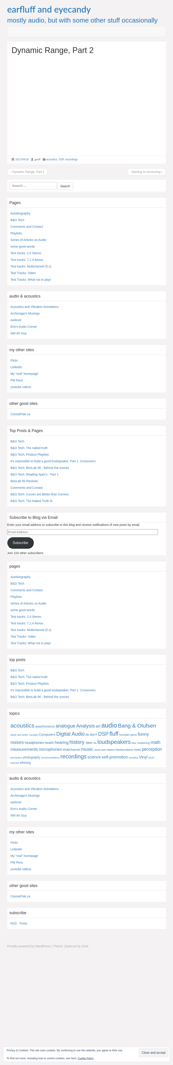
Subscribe (20, 543)
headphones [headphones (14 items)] (34, 743)
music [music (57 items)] (87, 749)
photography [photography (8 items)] (31, 757)
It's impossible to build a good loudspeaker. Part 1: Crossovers (53, 461)
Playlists (16, 233)
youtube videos (21, 387)
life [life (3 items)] (95, 743)
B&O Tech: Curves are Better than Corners (40, 494)
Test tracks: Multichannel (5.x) (31, 266)
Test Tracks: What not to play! (31, 279)
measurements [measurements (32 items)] (24, 749)
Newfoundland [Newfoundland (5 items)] (124, 749)
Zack (85, 946)
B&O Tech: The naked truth (29, 448)
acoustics (51, 159)
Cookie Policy (86, 1058)
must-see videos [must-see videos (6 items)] (104, 749)
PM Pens (17, 380)
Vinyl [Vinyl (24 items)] (143, 757)
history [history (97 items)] (76, 742)
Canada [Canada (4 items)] (33, 734)
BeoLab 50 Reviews (24, 481)
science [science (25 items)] (94, 757)
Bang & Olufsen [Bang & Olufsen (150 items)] (137, 726)
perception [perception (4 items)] (16, 757)
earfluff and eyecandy (49, 9)
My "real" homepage (24, 373)
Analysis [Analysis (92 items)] (85, 726)
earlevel (16, 320)
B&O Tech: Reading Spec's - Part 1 (35, 474)
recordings (71, 159)
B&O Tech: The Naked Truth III (31, 501)
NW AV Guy (19, 333)
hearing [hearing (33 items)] (62, 742)
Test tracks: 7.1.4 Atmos (27, 260)
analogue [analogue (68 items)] (65, 726)
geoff (37, 159)
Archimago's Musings (25, 313)
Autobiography (20, 213)
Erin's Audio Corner (24, 326)
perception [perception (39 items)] (152, 749)
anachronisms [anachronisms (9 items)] (45, 726)
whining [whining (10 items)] (25, 762)
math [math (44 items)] (155, 742)
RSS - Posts (19, 923)
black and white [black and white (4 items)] (19, 734)
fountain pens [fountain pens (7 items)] (128, 734)
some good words (23, 246)
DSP (61, 159)
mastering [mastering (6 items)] (143, 743)
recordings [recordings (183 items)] (73, 756)
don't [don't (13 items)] (93, 734)
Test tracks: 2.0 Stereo (26, 253)
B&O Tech (17, 220)
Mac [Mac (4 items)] (134, 743)
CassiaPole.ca (20, 414)
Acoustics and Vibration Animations (35, 307)
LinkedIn (16, 367)
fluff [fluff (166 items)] (114, 734)
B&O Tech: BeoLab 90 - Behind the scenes (40, 468)
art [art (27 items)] (98, 726)
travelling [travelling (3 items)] (133, 757)
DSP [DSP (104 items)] (103, 734)
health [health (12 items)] (49, 743)
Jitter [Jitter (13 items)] (89, 743)
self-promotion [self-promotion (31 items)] (115, 757)
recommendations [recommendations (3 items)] (50, 757)
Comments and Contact (27, 226)
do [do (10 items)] (87, 734)
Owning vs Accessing (146, 172)
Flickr (14, 360)
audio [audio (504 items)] (109, 725)
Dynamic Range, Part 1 (28, 172)
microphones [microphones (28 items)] (50, 749)
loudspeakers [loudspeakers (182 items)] (114, 742)
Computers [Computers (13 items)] (47, 734)
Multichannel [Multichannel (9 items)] (71, 749)
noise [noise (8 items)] (137, 749)
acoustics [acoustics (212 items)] (23, 725)
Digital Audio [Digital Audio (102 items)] (70, 734)
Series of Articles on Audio (29, 240)
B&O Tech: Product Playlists (30, 454)
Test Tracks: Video (23, 273)
